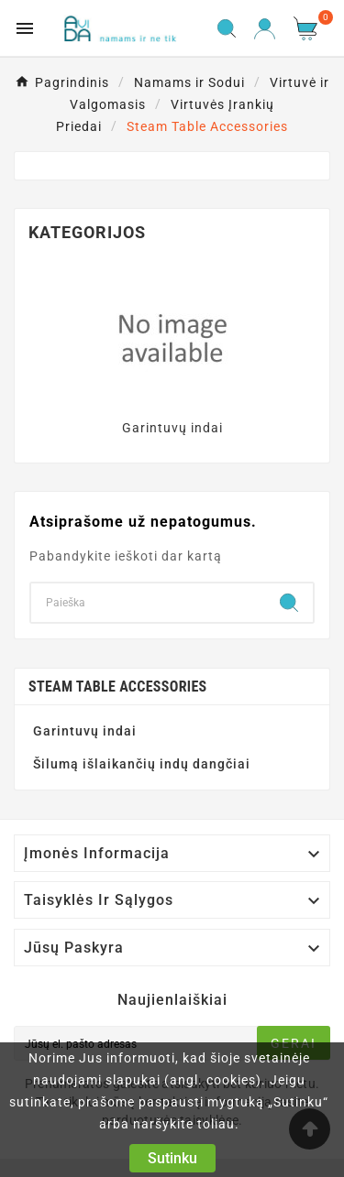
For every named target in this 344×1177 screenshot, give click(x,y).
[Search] (148, 602)
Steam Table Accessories (117, 686)
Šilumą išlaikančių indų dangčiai (141, 764)
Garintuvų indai (172, 427)
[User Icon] (264, 28)
